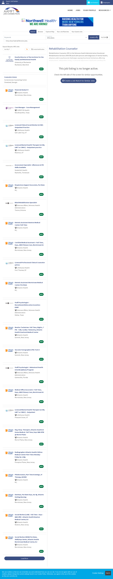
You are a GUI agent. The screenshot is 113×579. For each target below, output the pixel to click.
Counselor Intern (10, 77)
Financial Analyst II (21, 90)
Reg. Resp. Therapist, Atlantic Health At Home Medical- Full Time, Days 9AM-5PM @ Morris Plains (29, 432)
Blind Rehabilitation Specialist (26, 202)
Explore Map (50, 32)
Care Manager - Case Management (27, 107)
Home (70, 10)
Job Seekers (93, 2)
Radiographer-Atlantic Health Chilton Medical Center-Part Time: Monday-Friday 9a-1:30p (28, 454)
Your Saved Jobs (77, 32)
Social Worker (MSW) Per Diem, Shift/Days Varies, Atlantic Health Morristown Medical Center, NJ (27, 539)
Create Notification (37, 49)
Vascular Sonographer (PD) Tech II (27, 350)
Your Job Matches (63, 32)
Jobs (78, 10)
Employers (105, 2)
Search (32, 32)
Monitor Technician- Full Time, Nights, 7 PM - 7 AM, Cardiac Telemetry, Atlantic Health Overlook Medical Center (29, 329)
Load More (24, 558)
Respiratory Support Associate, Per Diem (30, 185)
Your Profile (89, 10)
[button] (104, 37)
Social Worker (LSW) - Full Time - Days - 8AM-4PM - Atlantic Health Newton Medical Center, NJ (29, 517)
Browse (40, 32)
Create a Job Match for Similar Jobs (78, 80)
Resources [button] (104, 10)
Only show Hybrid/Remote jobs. (17, 41)
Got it (108, 573)
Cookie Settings (98, 573)
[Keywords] (24, 37)
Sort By (6, 49)
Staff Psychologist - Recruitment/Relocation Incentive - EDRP (28, 304)
